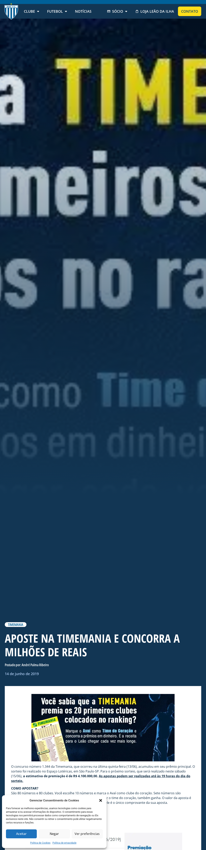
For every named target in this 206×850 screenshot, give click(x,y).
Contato (189, 11)
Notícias (83, 11)
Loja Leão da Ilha (154, 11)
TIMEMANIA (15, 624)
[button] (101, 800)
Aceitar (21, 834)
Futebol (57, 11)
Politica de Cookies (40, 842)
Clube (31, 11)
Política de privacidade (64, 842)
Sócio (117, 11)
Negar (54, 834)
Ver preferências (87, 834)
